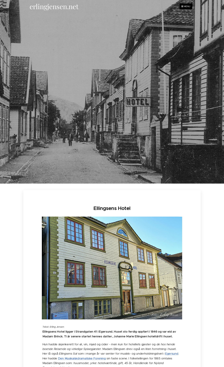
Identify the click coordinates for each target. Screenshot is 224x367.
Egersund (171, 353)
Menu (185, 6)
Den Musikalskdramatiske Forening (82, 358)
